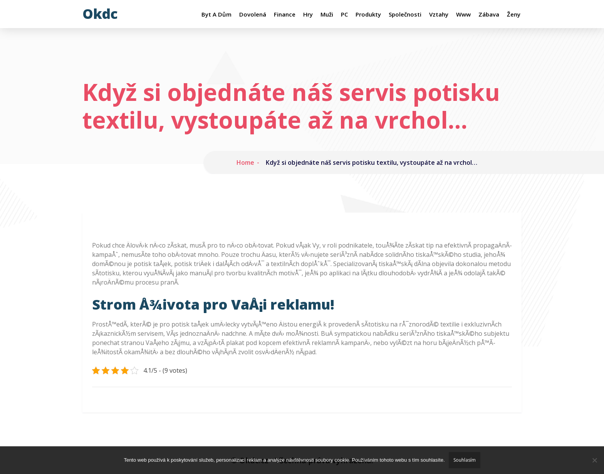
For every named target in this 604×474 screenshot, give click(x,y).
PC (344, 14)
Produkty (368, 14)
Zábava (488, 14)
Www (463, 14)
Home (245, 162)
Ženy (513, 14)
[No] (594, 460)
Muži (326, 14)
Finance (284, 14)
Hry (308, 14)
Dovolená (252, 14)
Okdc (100, 14)
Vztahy (438, 14)
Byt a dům (216, 14)
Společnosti (405, 14)
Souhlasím (464, 460)
